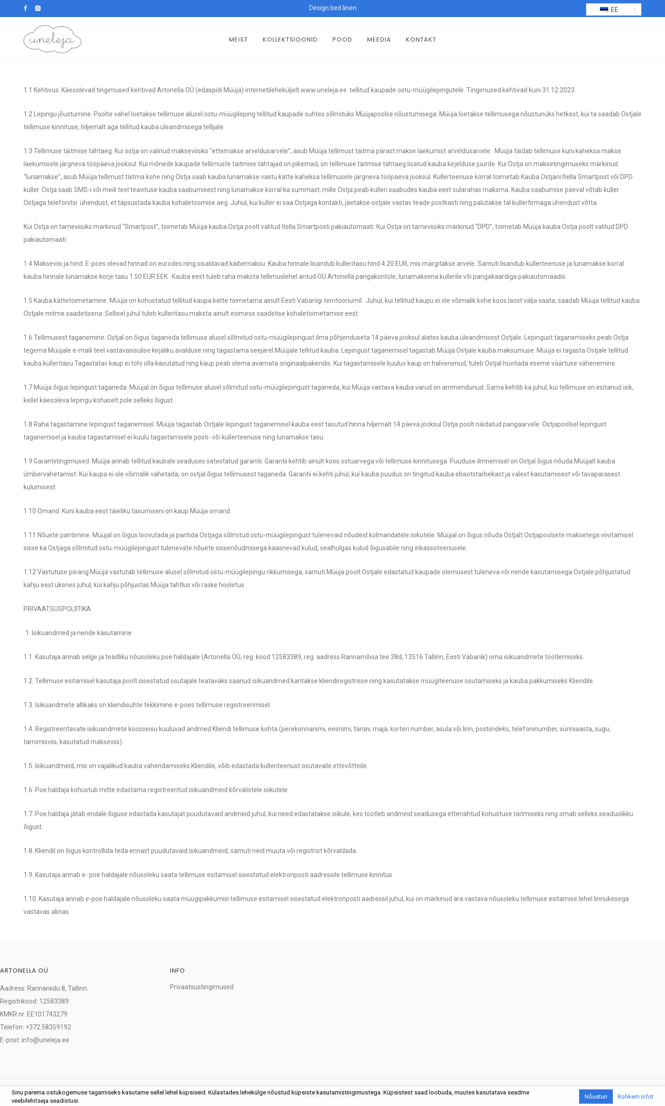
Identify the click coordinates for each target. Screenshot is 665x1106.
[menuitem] (613, 9)
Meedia (379, 39)
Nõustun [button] (596, 1096)
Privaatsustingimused (202, 987)
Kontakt (421, 39)
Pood (342, 39)
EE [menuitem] (614, 9)
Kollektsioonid (290, 39)
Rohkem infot (635, 1096)
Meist (238, 39)
